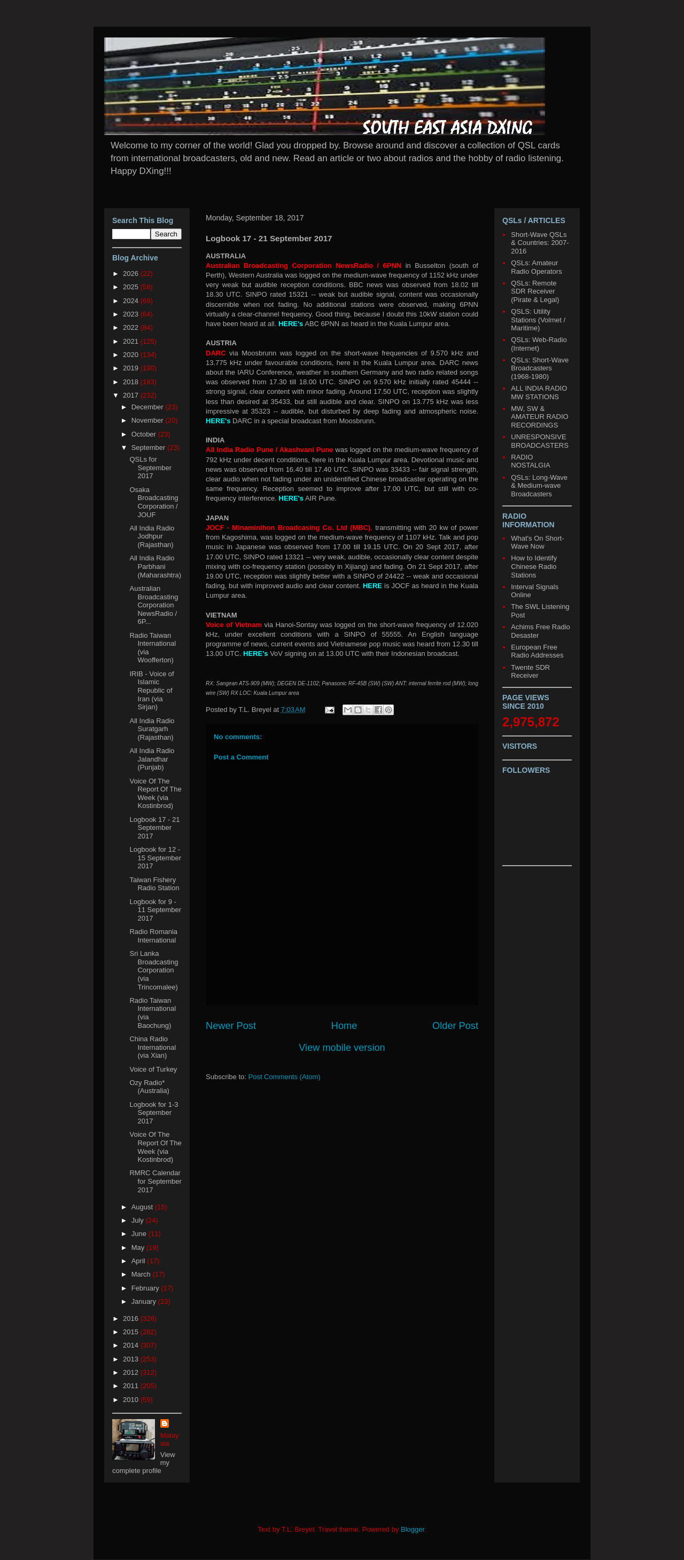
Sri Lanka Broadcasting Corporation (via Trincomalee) (153, 970)
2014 (132, 1345)
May (138, 1248)
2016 (132, 1318)
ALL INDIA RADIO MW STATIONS (539, 392)
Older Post (455, 1025)
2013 (132, 1359)
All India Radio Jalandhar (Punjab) (151, 759)
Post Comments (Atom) (284, 1077)
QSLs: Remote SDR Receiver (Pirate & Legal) (535, 291)
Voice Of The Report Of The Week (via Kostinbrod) (155, 793)
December (148, 407)
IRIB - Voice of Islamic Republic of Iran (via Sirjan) (151, 690)
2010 (132, 1400)
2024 (132, 301)
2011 (132, 1386)
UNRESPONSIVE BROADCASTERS (540, 441)
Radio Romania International (153, 936)
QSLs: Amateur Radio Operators (536, 267)
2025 (132, 287)
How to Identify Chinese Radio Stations (534, 566)
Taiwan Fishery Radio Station (154, 884)
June (140, 1234)
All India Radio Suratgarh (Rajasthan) (151, 729)
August (143, 1207)
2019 (132, 368)
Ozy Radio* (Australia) (149, 1087)
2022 (132, 327)
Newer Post (231, 1025)
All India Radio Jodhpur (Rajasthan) (151, 536)
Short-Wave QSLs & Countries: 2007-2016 (540, 243)
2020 (132, 355)
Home (344, 1025)
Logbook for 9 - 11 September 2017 (155, 910)
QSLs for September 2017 (150, 467)
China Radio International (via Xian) (152, 1047)
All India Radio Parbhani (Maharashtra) (155, 566)
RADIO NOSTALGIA (530, 461)
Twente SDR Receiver (530, 671)
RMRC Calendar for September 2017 (155, 1181)
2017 (132, 395)
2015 (132, 1332)
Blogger (412, 1529)
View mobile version (342, 1047)
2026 (132, 274)
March (142, 1274)
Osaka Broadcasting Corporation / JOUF (153, 502)
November (148, 420)
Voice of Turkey (153, 1069)
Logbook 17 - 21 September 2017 (154, 827)
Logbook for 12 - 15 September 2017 (155, 857)
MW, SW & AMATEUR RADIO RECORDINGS (539, 417)
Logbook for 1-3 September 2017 (153, 1112)
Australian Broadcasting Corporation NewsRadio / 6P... (153, 604)
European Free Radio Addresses (537, 651)
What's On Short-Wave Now (537, 542)
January (144, 1301)
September (149, 448)
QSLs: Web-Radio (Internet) (539, 344)
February (146, 1288)
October (144, 434)
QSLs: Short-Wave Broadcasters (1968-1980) (540, 368)
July (138, 1220)
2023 (132, 314)
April (139, 1261)
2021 (132, 341)
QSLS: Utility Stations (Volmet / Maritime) (538, 319)
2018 (132, 382)
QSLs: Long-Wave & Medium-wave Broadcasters (539, 485)
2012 (132, 1372)
